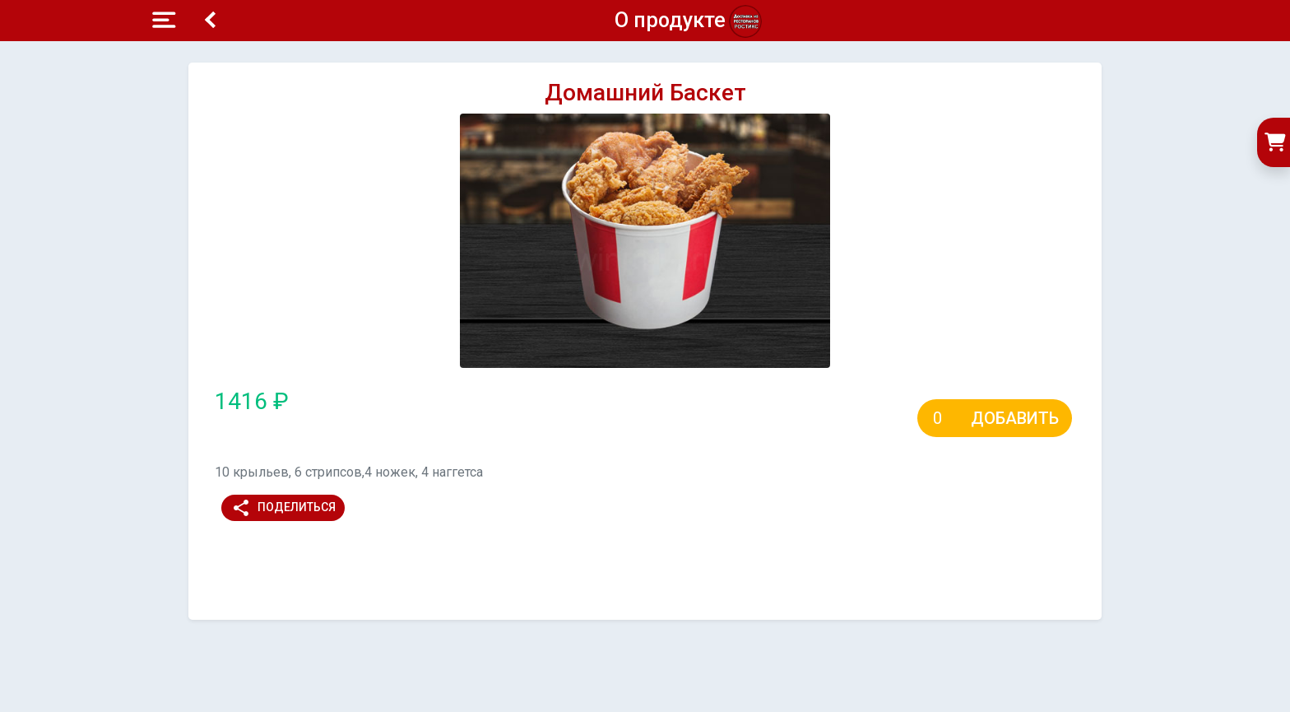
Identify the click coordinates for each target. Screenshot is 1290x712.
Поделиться (283, 508)
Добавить (1015, 418)
